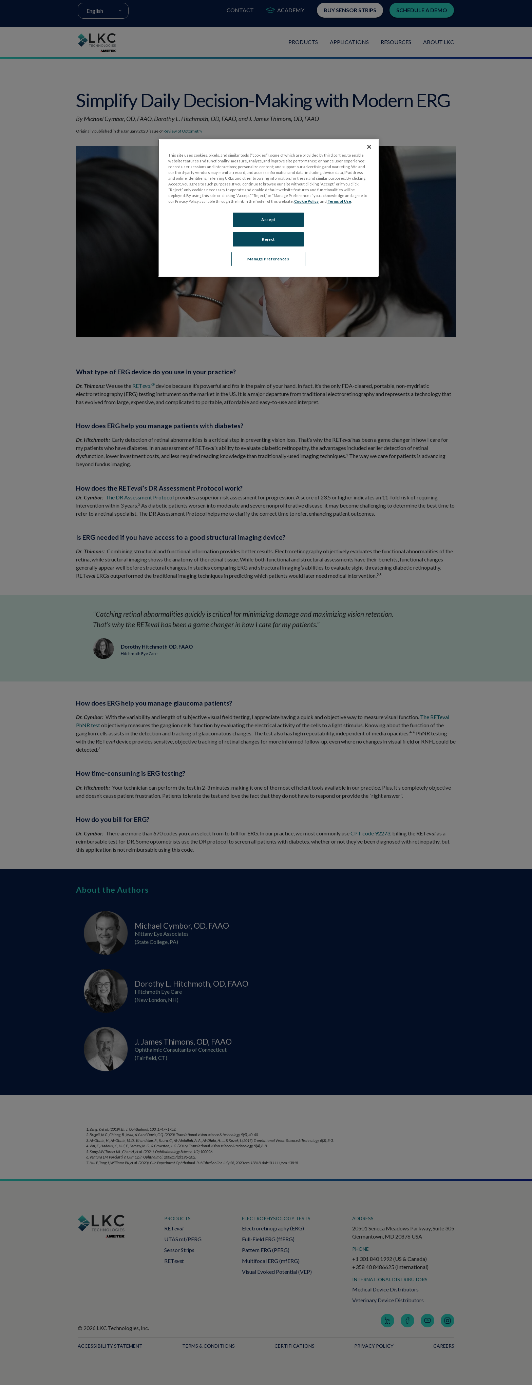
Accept (268, 219)
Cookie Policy (306, 201)
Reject (268, 239)
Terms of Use (339, 201)
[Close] (369, 146)
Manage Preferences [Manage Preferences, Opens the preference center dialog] (268, 259)
